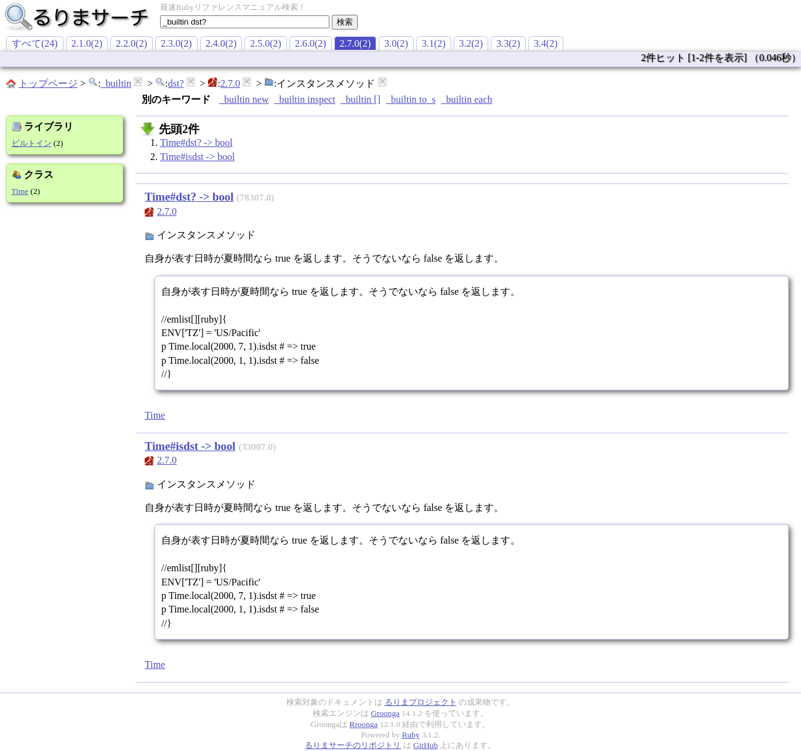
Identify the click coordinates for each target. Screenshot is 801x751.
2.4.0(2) (221, 43)
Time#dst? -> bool (196, 142)
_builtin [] (360, 99)
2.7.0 (230, 83)
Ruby (411, 734)
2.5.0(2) (265, 43)
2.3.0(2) (176, 43)
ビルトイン (32, 143)
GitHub (425, 745)
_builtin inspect (304, 99)
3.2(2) (471, 43)
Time (20, 191)
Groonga (385, 713)
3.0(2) (396, 43)
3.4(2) (546, 43)
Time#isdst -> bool (197, 156)
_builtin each (466, 99)
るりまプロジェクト (421, 702)
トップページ (48, 83)
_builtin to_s (410, 99)
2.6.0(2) (310, 43)
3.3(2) (508, 43)
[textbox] (244, 21)
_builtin (115, 83)
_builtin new (243, 99)
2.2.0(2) (131, 43)
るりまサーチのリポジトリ (353, 745)
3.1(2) (434, 43)
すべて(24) (35, 43)
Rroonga (364, 724)
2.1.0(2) (87, 43)
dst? (176, 83)
